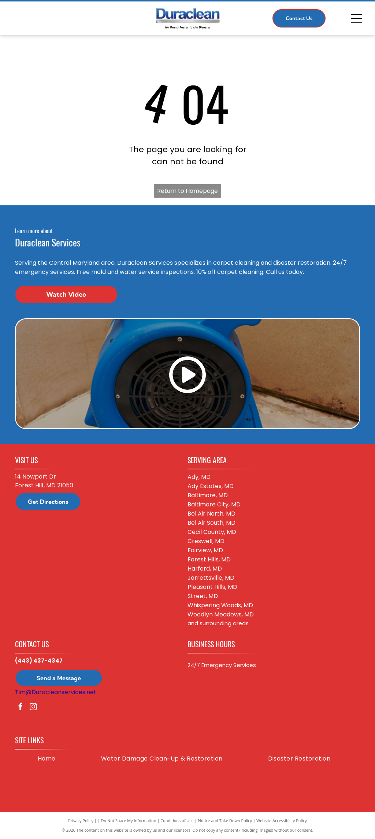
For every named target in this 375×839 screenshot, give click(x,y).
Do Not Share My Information (128, 820)
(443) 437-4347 (39, 660)
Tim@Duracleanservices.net (55, 692)
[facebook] (20, 707)
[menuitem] (46, 758)
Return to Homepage (187, 191)
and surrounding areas (218, 623)
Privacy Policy (80, 820)
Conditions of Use (177, 820)
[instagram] (33, 707)
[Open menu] (356, 18)
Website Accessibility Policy (281, 820)
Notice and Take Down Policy (225, 820)
